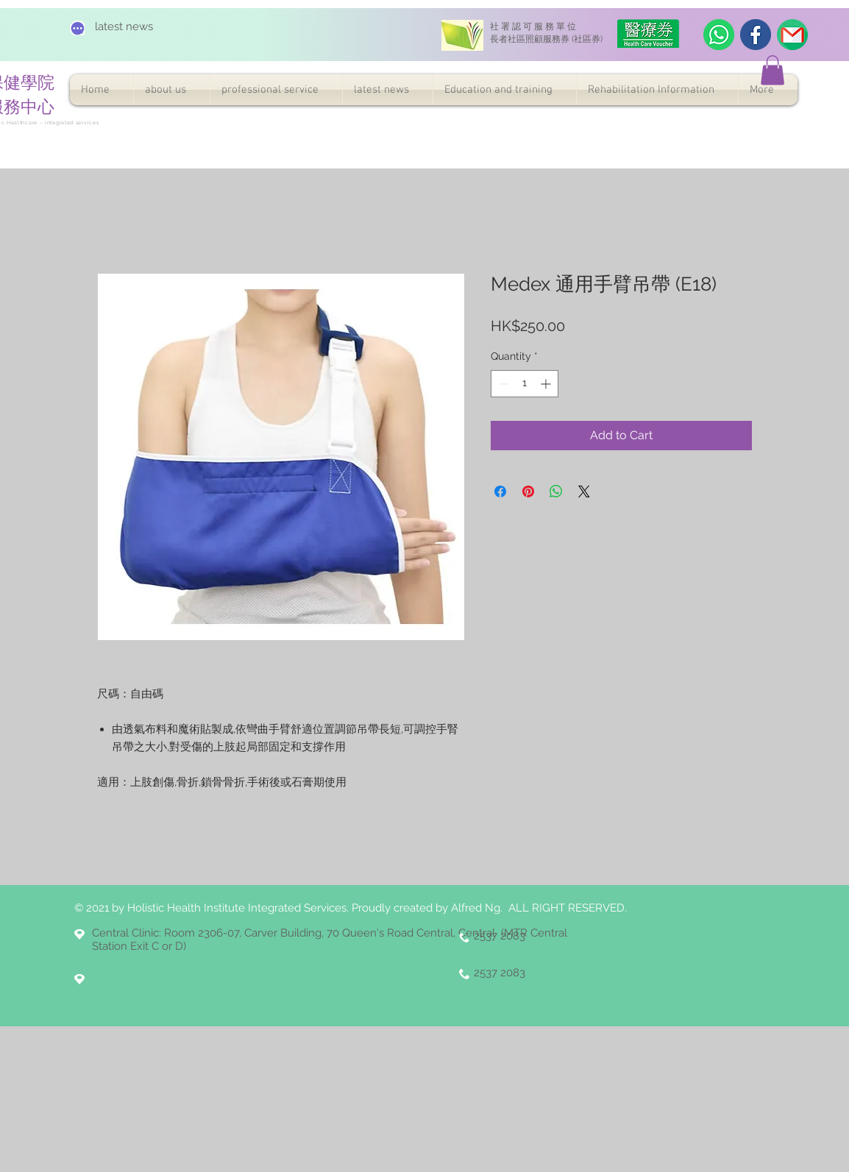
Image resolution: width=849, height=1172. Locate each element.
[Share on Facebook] (500, 491)
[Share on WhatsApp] (556, 491)
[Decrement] (502, 384)
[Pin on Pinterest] (528, 491)
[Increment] (547, 384)
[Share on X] (584, 491)
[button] (772, 70)
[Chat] (77, 28)
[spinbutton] (524, 384)
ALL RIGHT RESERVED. (567, 907)
